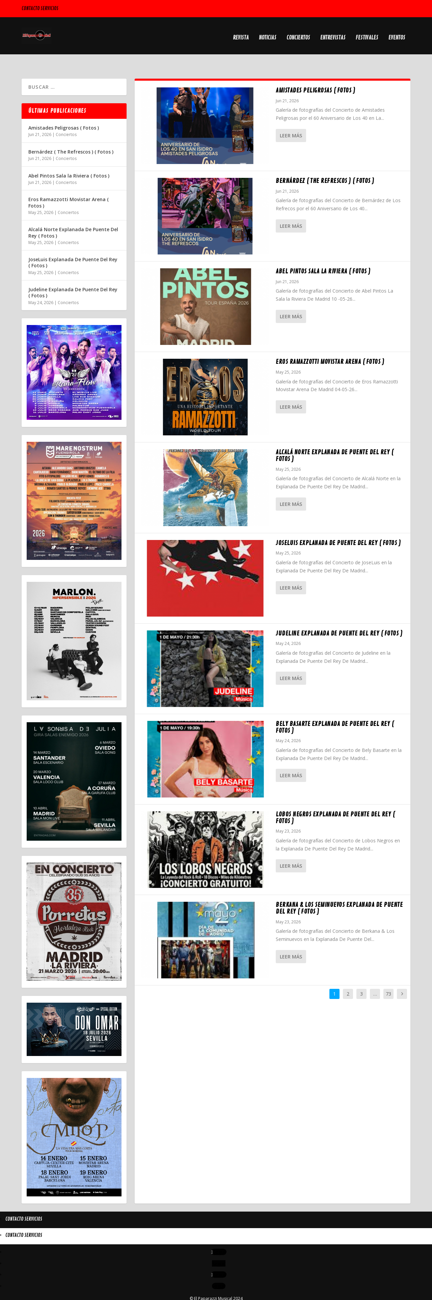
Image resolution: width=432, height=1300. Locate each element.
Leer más (291, 120)
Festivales (367, 34)
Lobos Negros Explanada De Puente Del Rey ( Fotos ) (335, 803)
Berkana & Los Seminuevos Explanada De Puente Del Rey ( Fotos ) (339, 893)
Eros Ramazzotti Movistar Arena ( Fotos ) (330, 347)
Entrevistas (333, 34)
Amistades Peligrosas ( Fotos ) (315, 75)
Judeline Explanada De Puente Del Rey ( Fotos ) (339, 618)
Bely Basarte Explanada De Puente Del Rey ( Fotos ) (335, 712)
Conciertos (298, 34)
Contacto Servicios (40, 8)
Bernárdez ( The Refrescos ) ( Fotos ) (325, 166)
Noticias (267, 34)
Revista (241, 34)
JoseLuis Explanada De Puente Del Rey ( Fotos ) (338, 528)
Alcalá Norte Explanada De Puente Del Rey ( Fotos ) (334, 441)
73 (388, 979)
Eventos (396, 34)
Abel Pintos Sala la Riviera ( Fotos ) (323, 256)
